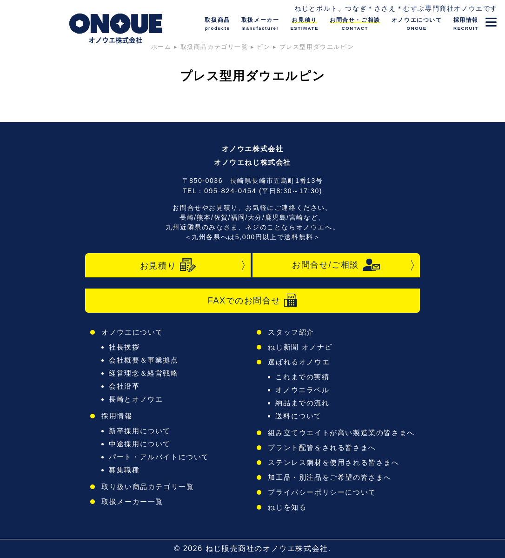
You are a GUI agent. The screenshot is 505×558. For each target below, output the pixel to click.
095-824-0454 (230, 191)
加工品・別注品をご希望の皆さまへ (330, 477)
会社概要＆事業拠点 (143, 360)
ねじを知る (287, 507)
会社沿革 (124, 386)
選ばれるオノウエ (299, 362)
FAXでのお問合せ (252, 300)
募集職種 (124, 470)
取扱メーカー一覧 (132, 501)
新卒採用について (140, 431)
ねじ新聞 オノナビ (300, 347)
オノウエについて (132, 332)
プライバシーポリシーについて (322, 492)
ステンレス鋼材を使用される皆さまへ (333, 462)
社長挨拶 (124, 347)
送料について (298, 416)
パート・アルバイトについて (159, 457)
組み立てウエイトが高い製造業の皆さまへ (341, 433)
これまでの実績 (302, 377)
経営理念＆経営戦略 (143, 373)
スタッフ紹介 (291, 332)
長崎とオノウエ (136, 399)
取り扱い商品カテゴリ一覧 (147, 487)
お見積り (168, 265)
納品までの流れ (302, 403)
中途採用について (140, 444)
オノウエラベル (302, 390)
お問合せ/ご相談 (336, 264)
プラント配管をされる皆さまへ (322, 447)
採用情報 (116, 416)
